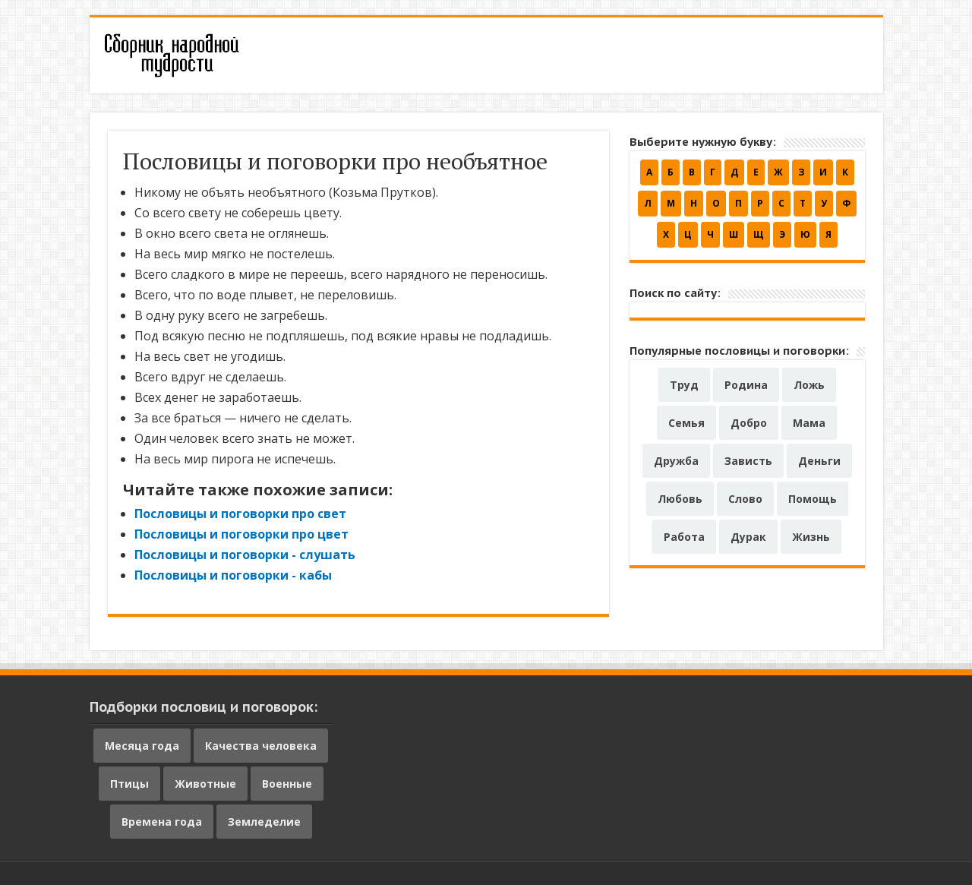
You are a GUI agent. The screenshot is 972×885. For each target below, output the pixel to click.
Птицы (129, 783)
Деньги (819, 461)
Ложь (809, 385)
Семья (686, 423)
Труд (684, 385)
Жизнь (811, 536)
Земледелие (264, 821)
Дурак (748, 536)
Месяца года (142, 745)
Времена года (162, 821)
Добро (749, 423)
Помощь (812, 498)
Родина (746, 385)
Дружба (676, 461)
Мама (809, 423)
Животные (205, 783)
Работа (684, 536)
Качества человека (261, 745)
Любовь (680, 498)
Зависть (748, 461)
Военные (287, 783)
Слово (745, 498)
